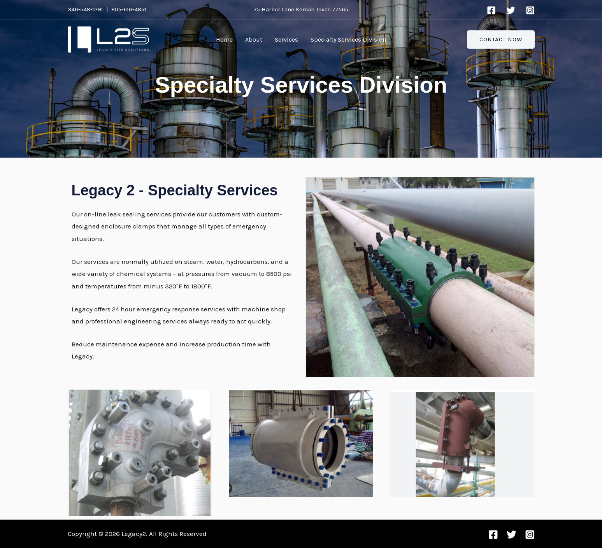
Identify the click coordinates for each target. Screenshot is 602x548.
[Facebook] (491, 10)
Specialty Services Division (348, 39)
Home (224, 39)
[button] (501, 39)
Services (286, 39)
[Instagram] (530, 10)
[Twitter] (510, 10)
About (253, 39)
